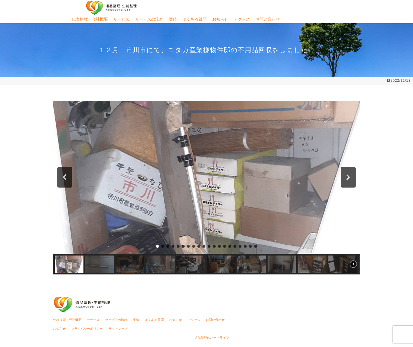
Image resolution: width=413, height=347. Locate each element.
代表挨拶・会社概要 (90, 19)
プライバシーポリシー (87, 328)
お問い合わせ (268, 19)
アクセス (242, 19)
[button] (64, 177)
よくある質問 (194, 19)
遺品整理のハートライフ (211, 337)
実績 (173, 19)
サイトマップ (117, 328)
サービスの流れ (149, 19)
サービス (121, 19)
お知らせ (220, 19)
